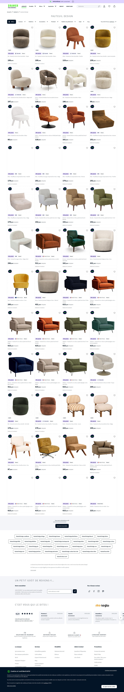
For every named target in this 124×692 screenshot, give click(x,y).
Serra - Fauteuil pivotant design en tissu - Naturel (46, 300)
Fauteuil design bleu (47, 546)
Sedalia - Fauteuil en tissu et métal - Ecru (99, 506)
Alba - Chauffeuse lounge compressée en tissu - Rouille (103, 176)
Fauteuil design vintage (39, 536)
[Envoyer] (75, 591)
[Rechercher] (89, 6)
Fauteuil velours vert (62, 556)
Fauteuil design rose (92, 546)
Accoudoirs (44, 21)
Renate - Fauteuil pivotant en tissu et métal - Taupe (102, 382)
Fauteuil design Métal (15, 541)
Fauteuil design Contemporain (61, 541)
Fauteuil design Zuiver (102, 536)
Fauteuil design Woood (87, 536)
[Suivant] (121, 618)
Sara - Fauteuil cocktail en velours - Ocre (17, 300)
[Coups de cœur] (109, 6)
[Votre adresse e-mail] (59, 591)
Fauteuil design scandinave (22, 536)
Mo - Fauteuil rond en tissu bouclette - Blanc (45, 56)
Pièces (40, 6)
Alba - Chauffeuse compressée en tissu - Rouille (19, 176)
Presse (17, 663)
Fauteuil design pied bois (35, 551)
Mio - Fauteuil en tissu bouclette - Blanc (72, 97)
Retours (57, 654)
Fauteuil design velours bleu (89, 551)
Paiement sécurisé (59, 651)
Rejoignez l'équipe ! (20, 660)
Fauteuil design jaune (77, 546)
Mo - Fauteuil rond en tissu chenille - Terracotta (46, 424)
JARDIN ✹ (24, 6)
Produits (31, 6)
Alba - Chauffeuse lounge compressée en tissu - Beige (47, 176)
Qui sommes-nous (20, 651)
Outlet (96, 665)
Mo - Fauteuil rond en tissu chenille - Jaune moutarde (102, 56)
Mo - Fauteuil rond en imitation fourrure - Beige (101, 97)
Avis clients (77, 657)
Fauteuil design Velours (19, 546)
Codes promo (97, 662)
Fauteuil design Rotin (78, 541)
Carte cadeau (38, 654)
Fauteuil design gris (33, 546)
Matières (33, 21)
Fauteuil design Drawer (54, 536)
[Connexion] (104, 6)
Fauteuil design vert (19, 551)
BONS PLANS (69, 6)
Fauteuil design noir (106, 546)
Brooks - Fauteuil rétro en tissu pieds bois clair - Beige (47, 218)
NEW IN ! (62, 6)
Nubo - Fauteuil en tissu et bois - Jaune (72, 424)
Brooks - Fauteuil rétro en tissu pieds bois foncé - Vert (102, 218)
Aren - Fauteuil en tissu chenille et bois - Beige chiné (20, 97)
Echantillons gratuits (40, 651)
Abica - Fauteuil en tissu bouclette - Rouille (73, 56)
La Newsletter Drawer (20, 666)
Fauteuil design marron (62, 546)
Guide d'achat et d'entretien (39, 664)
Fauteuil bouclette (105, 551)
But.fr (16, 657)
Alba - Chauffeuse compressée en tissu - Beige (18, 218)
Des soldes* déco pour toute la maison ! (100, 658)
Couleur (22, 21)
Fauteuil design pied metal (51, 551)
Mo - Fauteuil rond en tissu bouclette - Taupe (18, 56)
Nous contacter (78, 654)
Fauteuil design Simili (93, 541)
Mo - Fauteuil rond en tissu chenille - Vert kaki (18, 424)
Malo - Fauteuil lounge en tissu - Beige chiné (18, 259)
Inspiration (51, 6)
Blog (36, 660)
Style (82, 21)
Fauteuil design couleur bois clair (70, 551)
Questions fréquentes (80, 651)
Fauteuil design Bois (45, 541)
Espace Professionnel (40, 657)
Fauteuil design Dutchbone (71, 536)
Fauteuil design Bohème (30, 541)
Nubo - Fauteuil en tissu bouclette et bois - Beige (101, 424)
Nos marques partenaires (21, 654)
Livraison (57, 657)
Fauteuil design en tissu (108, 541)
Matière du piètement (69, 21)
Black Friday (97, 654)
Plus (88, 22)
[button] (62, 21)
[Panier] (114, 6)
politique (46, 683)
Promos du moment (99, 651)
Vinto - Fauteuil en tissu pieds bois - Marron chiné (74, 465)
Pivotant (55, 21)
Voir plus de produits (62, 526)
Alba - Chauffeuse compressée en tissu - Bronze (74, 176)
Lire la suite (33, 570)
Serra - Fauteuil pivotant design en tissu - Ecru (101, 259)
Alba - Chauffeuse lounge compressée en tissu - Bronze (103, 135)
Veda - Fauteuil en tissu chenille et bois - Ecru (18, 465)
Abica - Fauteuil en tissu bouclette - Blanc (17, 135)
